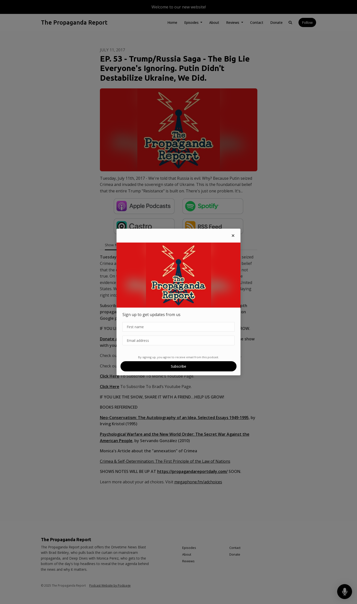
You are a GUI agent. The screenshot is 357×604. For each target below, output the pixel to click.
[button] (233, 236)
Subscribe (178, 366)
